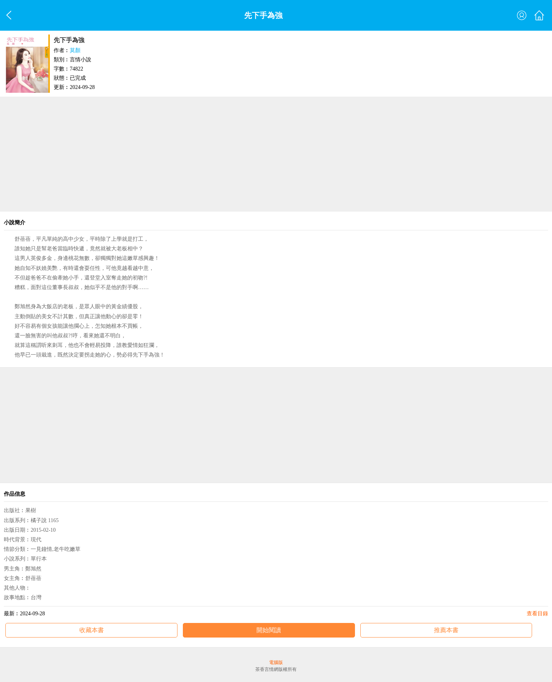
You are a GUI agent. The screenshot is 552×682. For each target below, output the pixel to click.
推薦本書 (446, 630)
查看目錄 (537, 613)
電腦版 (276, 662)
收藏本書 (91, 630)
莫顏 (75, 50)
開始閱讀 (268, 630)
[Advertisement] (276, 154)
